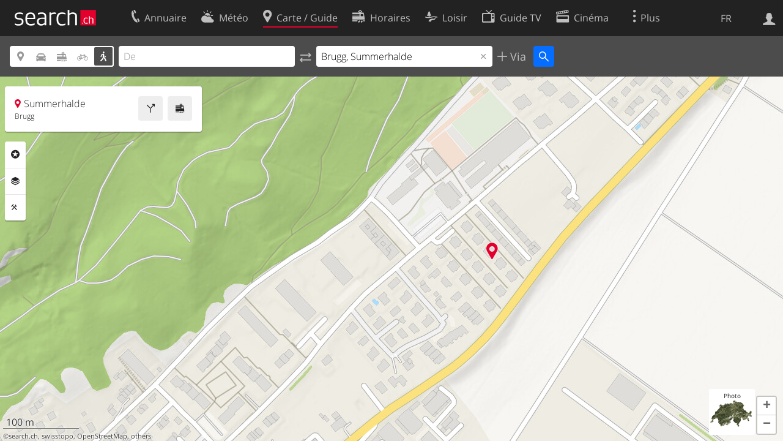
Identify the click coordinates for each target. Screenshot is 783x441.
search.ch (23, 436)
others (141, 436)
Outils (15, 208)
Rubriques (15, 154)
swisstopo (57, 436)
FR (726, 18)
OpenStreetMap (102, 436)
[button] (766, 406)
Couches (15, 181)
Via (516, 56)
